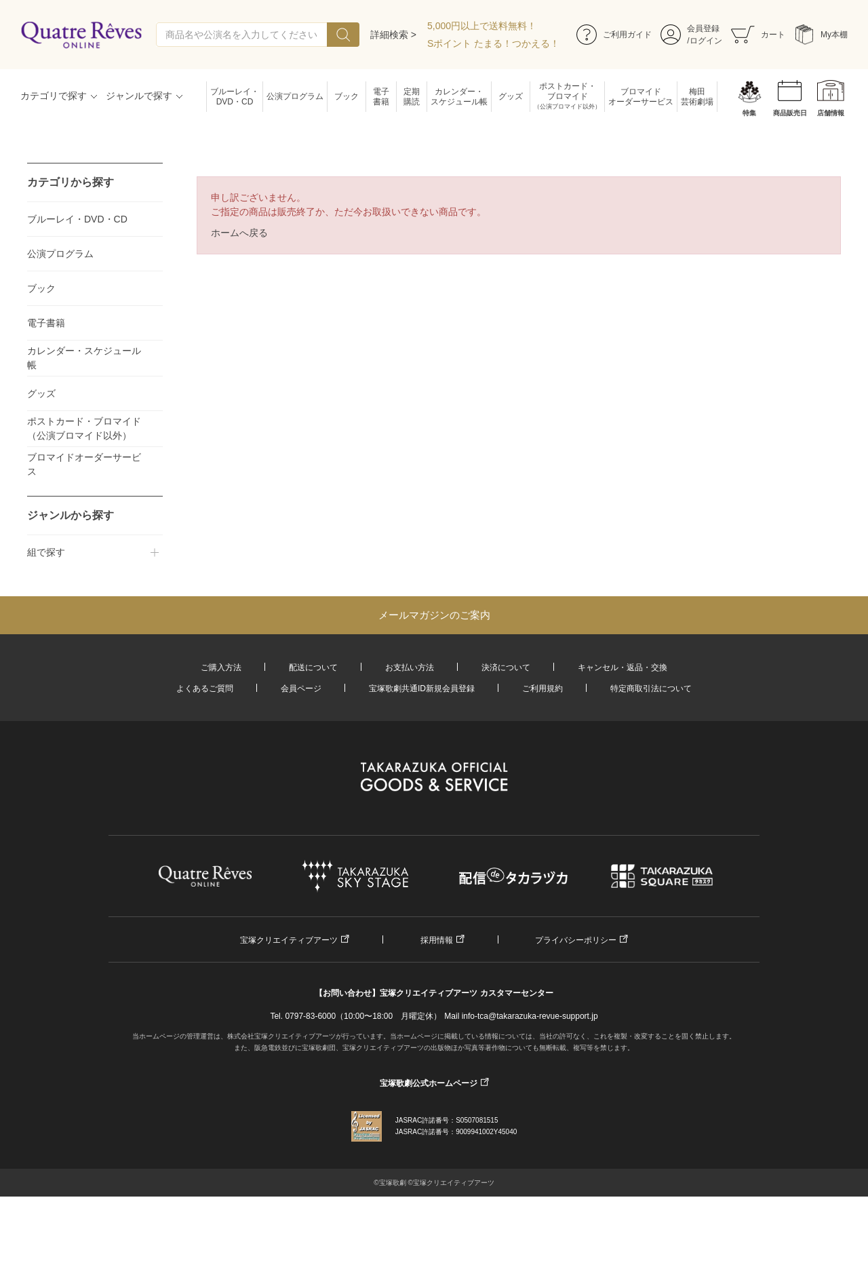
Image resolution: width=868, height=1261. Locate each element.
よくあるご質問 (204, 688)
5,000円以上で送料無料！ (481, 25)
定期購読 (411, 96)
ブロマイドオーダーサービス (640, 96)
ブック (346, 96)
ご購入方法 (221, 667)
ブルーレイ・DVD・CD (234, 96)
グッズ (510, 96)
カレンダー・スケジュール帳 (459, 96)
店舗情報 (830, 113)
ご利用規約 (542, 688)
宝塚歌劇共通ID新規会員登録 (422, 688)
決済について (505, 667)
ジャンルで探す (139, 95)
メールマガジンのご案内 (434, 615)
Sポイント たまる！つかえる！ (493, 43)
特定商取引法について (651, 688)
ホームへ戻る (239, 232)
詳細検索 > (393, 34)
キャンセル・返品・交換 (622, 667)
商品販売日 (790, 113)
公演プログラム (295, 96)
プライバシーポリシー (575, 940)
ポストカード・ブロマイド (567, 96)
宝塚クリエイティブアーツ (289, 940)
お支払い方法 (409, 667)
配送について (313, 667)
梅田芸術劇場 (697, 96)
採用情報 (436, 940)
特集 (749, 113)
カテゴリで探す (53, 95)
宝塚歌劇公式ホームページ (428, 1083)
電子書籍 (381, 96)
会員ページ (301, 688)
